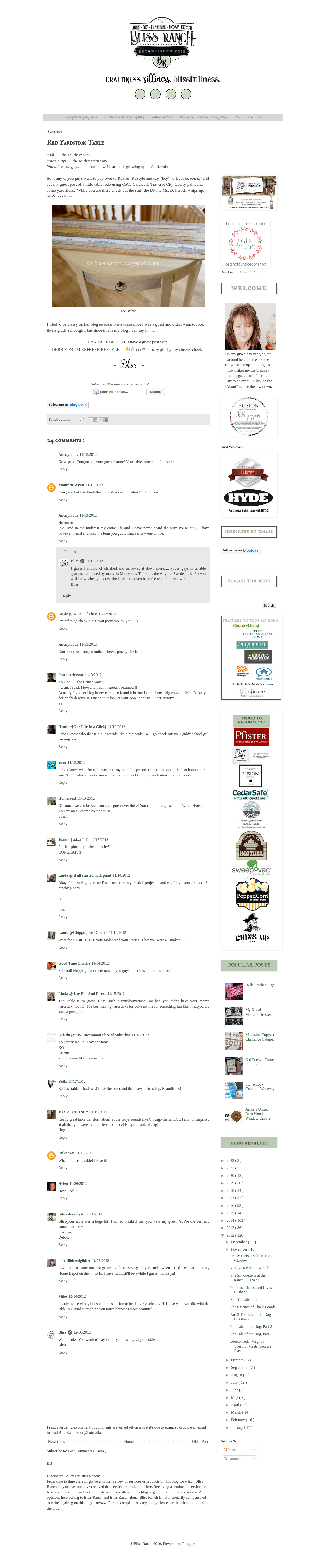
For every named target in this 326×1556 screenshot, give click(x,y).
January (237, 1427)
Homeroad (67, 798)
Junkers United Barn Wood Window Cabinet (258, 1113)
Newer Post (57, 1442)
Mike (63, 1296)
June (235, 1390)
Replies (70, 552)
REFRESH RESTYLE (100, 349)
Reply (63, 469)
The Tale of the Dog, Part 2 (251, 1327)
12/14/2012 (77, 1296)
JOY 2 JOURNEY (74, 1112)
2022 (230, 1160)
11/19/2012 (98, 1112)
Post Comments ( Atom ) (87, 1451)
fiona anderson (71, 675)
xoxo (62, 762)
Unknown (67, 1153)
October (237, 1360)
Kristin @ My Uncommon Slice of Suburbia (94, 1035)
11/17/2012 (76, 1081)
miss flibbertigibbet (74, 1261)
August (237, 1375)
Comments (234, 1459)
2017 (230, 1198)
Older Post (200, 1442)
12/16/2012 (82, 1332)
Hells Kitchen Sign (260, 985)
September (239, 1367)
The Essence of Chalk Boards (252, 1307)
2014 (230, 1220)
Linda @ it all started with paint (85, 875)
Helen (63, 1183)
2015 (230, 1213)
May (235, 1397)
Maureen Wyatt (71, 485)
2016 (230, 1205)
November (239, 1249)
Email (237, 118)
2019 (230, 1183)
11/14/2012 (121, 875)
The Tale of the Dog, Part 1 (251, 1334)
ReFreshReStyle (131, 178)
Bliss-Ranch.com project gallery (124, 118)
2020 (230, 1176)
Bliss (75, 561)
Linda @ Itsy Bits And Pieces (82, 994)
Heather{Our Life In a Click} (83, 727)
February (238, 1420)
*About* (231, 386)
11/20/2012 (78, 1183)
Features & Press (162, 118)
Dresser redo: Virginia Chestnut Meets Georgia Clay (250, 1346)
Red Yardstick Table (245, 1299)
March (236, 1412)
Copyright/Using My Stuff (80, 118)
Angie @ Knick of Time (78, 614)
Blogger (188, 1544)
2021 (230, 1168)
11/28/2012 (100, 1261)
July (234, 1382)
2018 (230, 1190)
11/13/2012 (88, 454)
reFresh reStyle (71, 1214)
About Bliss (255, 118)
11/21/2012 (93, 1214)
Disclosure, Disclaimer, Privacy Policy (203, 118)
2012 (230, 1235)
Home (129, 1442)
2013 (230, 1228)
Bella (63, 1081)
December (239, 1242)
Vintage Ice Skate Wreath (249, 1268)
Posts (230, 1450)
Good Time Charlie (74, 963)
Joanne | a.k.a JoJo (74, 840)
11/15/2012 (116, 994)
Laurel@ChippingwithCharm (83, 933)
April (235, 1405)
